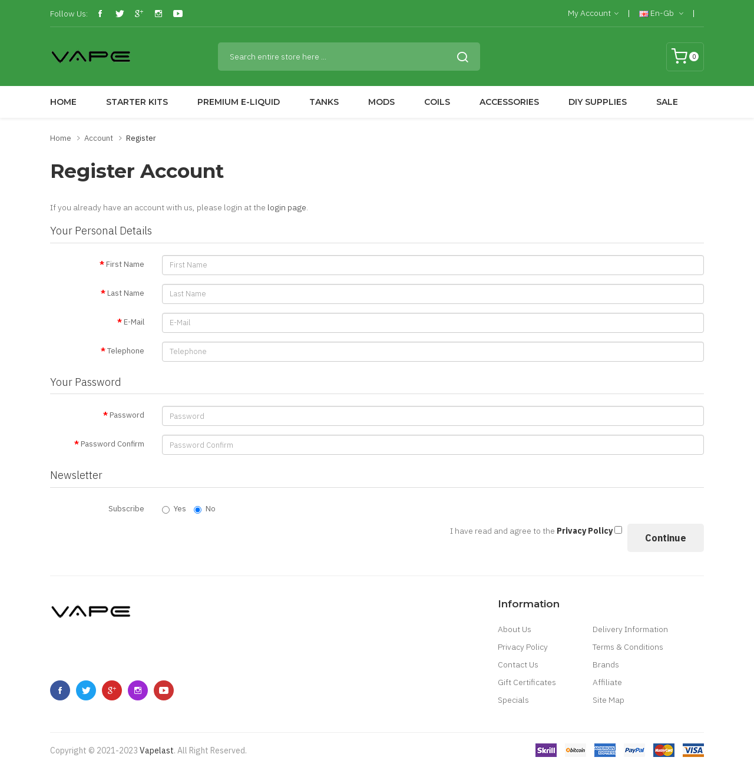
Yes (174, 509)
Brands (606, 664)
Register (141, 138)
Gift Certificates (527, 682)
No (205, 509)
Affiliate (607, 682)
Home (60, 138)
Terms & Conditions (628, 647)
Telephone (125, 351)
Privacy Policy (523, 647)
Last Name (125, 293)
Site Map (608, 700)
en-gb (661, 13)
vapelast (157, 750)
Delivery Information (630, 629)
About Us (514, 629)
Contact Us (518, 664)
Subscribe (126, 509)
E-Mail (134, 322)
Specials (513, 700)
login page (286, 207)
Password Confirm (112, 444)
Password (127, 415)
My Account (593, 13)
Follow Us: (69, 13)
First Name (125, 264)
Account (98, 138)
